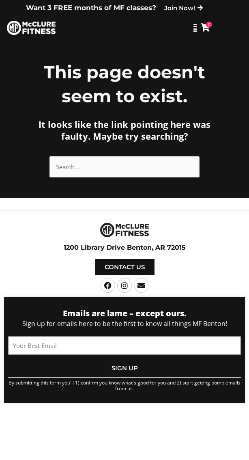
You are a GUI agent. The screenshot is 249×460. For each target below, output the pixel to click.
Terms (169, 422)
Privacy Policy (197, 422)
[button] (174, 28)
